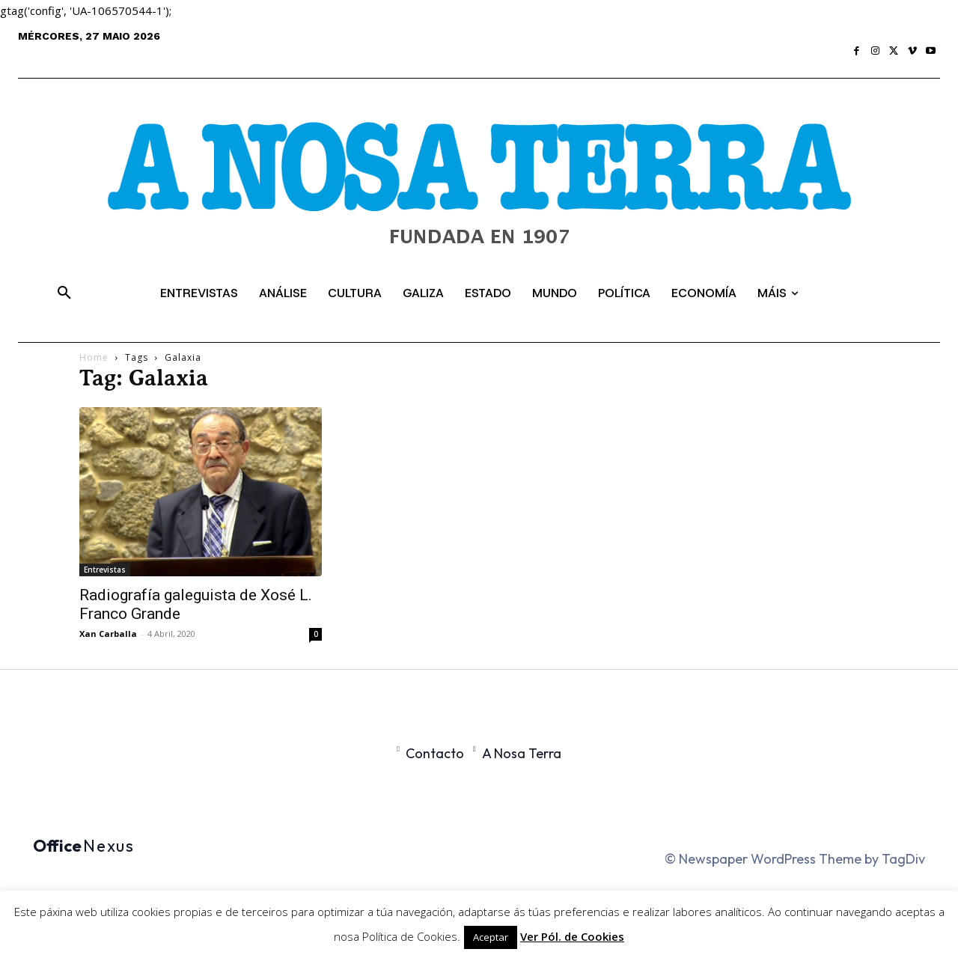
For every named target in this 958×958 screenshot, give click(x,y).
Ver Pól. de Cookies (572, 936)
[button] (64, 293)
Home (94, 357)
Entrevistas (105, 569)
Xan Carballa (108, 633)
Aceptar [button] (490, 937)
